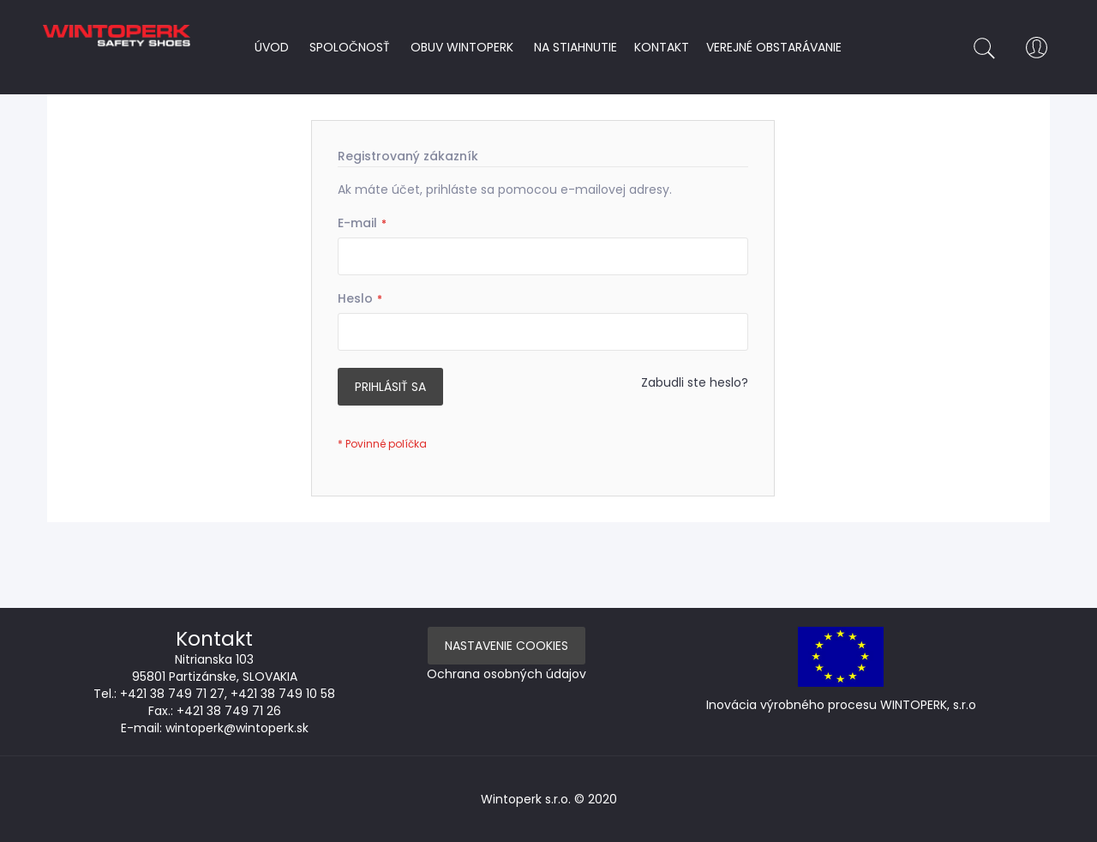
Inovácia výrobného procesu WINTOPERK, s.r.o (841, 704)
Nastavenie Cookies (506, 645)
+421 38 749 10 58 (283, 693)
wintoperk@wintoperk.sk (237, 728)
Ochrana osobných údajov (506, 674)
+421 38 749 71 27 (172, 693)
